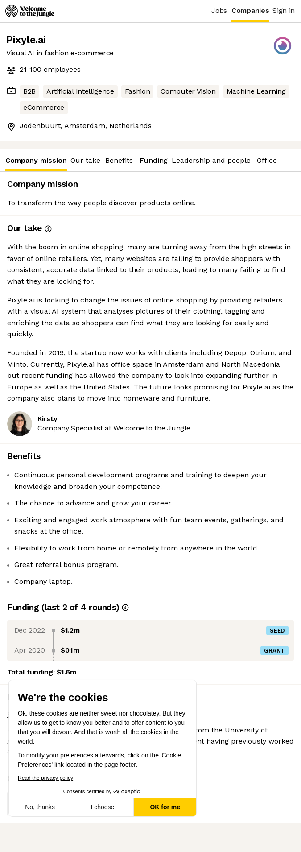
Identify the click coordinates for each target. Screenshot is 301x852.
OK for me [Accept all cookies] (165, 807)
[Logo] (29, 11)
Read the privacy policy (45, 778)
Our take (85, 160)
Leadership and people (211, 160)
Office (267, 160)
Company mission (36, 163)
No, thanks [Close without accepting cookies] (40, 807)
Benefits (119, 160)
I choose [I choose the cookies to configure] (102, 807)
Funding (154, 160)
